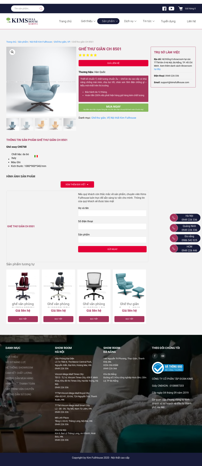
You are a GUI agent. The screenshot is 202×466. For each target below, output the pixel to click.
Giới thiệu (88, 21)
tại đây (157, 69)
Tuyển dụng (168, 21)
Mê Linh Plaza (62, 417)
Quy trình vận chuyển (20, 389)
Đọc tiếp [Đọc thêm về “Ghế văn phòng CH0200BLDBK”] (58, 319)
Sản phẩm (110, 21)
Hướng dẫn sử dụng (18, 394)
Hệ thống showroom (19, 367)
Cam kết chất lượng (19, 372)
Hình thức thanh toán (20, 383)
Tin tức (149, 21)
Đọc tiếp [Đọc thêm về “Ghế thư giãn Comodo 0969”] (129, 319)
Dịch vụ (130, 21)
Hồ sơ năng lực (16, 362)
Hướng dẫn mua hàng (19, 378)
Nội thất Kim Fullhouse (41, 42)
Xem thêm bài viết (77, 184)
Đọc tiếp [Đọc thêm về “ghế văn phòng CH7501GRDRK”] (23, 319)
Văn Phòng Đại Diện (64, 358)
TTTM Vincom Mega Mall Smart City (72, 405)
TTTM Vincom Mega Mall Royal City (72, 393)
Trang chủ (65, 21)
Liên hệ (191, 21)
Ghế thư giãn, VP (62, 42)
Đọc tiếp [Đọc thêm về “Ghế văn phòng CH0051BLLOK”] (94, 319)
